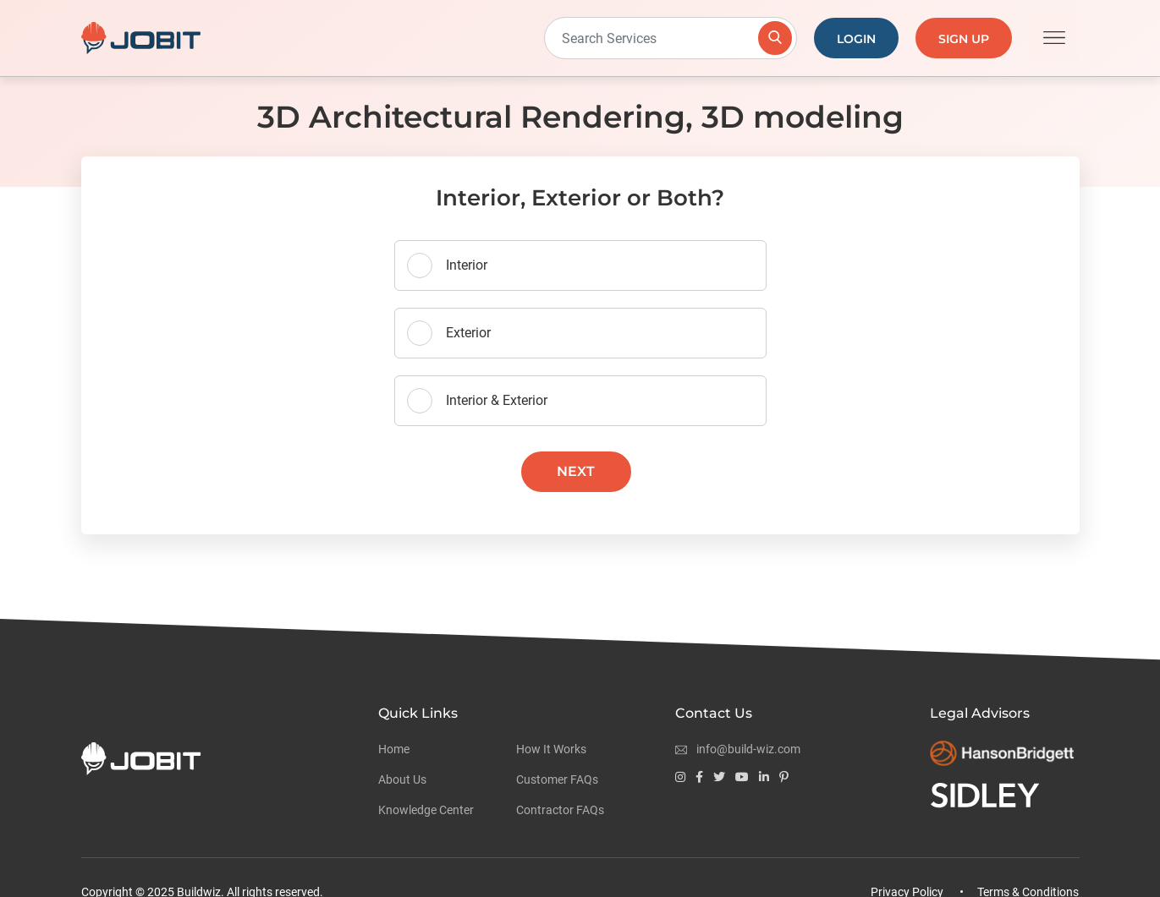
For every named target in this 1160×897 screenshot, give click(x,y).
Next (576, 471)
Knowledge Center (426, 810)
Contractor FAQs (560, 810)
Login (856, 38)
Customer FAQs (557, 779)
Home (394, 749)
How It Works (551, 749)
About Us (402, 779)
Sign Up (963, 38)
